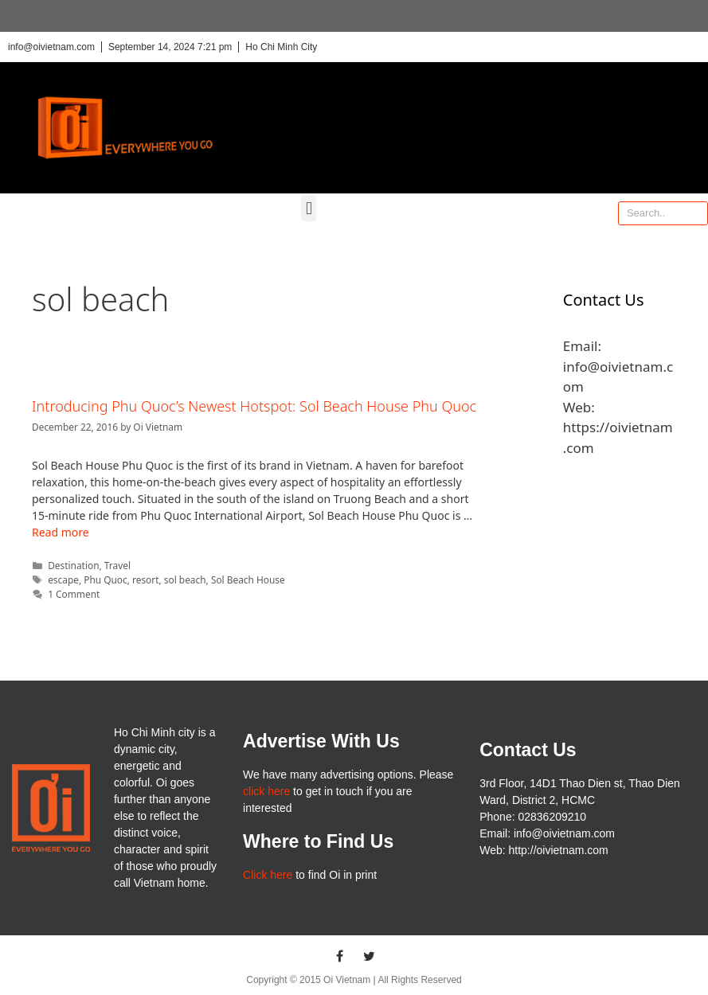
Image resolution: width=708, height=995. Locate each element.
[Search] (695, 213)
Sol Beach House (248, 579)
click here (266, 791)
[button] (308, 208)
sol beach (185, 579)
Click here (267, 874)
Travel (117, 565)
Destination (73, 565)
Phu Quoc (105, 579)
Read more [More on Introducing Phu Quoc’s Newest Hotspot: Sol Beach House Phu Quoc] (60, 532)
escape (63, 579)
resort (145, 579)
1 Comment (74, 593)
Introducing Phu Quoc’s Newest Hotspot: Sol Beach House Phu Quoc (254, 406)
